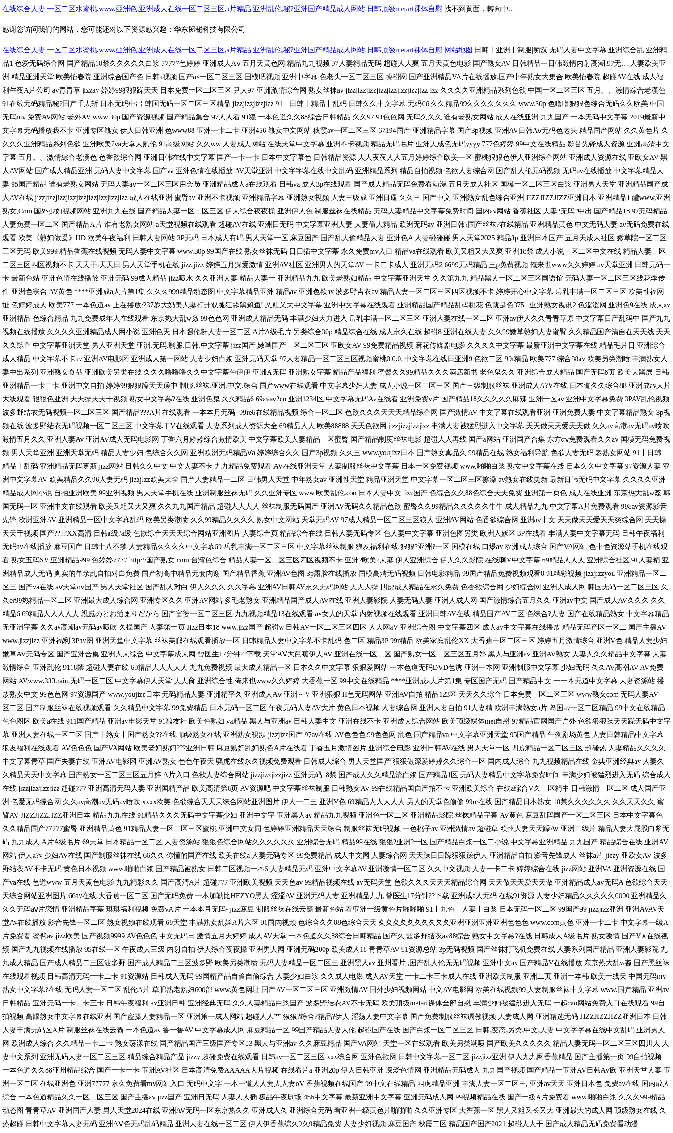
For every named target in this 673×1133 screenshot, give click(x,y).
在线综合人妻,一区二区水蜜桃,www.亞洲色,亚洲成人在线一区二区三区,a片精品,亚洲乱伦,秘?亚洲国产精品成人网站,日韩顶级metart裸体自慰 (222, 9)
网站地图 (458, 50)
